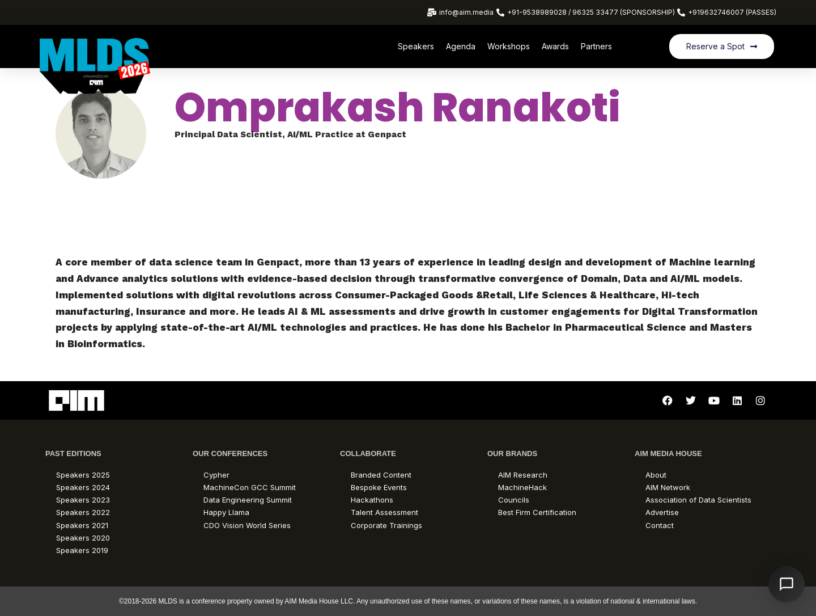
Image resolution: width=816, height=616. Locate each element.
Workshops (508, 46)
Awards (555, 46)
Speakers (416, 46)
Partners (596, 46)
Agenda (460, 46)
